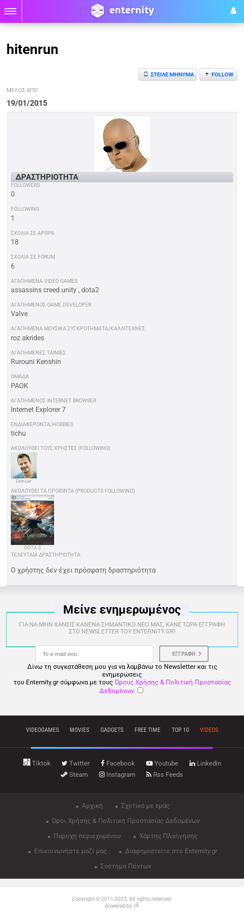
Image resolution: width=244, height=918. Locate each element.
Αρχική (91, 806)
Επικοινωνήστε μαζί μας (69, 851)
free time (148, 729)
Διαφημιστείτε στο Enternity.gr (170, 851)
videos (209, 729)
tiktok (37, 763)
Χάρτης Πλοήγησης (168, 836)
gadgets (111, 729)
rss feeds (164, 775)
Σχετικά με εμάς (144, 806)
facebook (118, 763)
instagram (117, 775)
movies (79, 729)
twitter (75, 763)
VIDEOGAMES (42, 729)
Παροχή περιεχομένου (86, 836)
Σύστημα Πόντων (125, 866)
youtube (162, 763)
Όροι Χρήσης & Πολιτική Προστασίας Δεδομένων (125, 821)
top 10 (180, 729)
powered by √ (122, 906)
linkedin (205, 763)
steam (74, 775)
